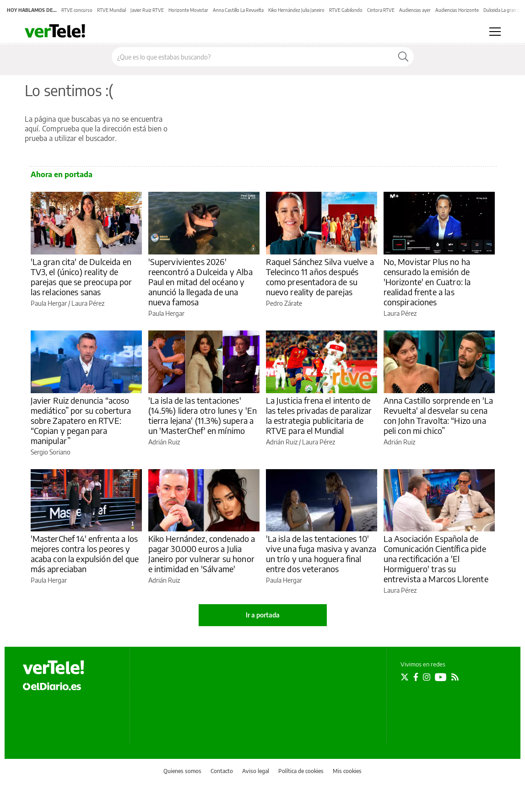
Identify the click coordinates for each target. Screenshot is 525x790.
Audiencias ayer (415, 10)
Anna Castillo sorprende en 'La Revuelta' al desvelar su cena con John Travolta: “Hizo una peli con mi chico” (438, 415)
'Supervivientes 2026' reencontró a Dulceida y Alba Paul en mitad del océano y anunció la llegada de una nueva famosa (200, 281)
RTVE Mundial (111, 10)
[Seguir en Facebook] (415, 677)
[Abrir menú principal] (495, 31)
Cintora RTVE (381, 10)
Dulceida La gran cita (503, 10)
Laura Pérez (87, 303)
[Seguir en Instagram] (426, 677)
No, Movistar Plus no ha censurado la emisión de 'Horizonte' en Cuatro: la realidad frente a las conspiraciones (427, 281)
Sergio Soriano (50, 452)
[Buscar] (403, 56)
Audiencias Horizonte (457, 10)
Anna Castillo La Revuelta (238, 10)
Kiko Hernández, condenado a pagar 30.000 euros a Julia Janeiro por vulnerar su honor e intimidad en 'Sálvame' (201, 553)
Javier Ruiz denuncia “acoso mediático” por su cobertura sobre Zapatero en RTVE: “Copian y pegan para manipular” (81, 420)
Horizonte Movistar (188, 10)
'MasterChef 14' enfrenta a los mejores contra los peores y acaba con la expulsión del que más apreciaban (85, 553)
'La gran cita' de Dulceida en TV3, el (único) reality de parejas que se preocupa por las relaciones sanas (81, 276)
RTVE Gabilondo (346, 10)
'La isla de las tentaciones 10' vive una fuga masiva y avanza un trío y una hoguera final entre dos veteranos (321, 553)
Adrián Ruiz (164, 442)
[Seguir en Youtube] (441, 677)
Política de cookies (301, 771)
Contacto (222, 771)
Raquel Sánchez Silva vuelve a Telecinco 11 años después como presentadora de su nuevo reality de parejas (320, 276)
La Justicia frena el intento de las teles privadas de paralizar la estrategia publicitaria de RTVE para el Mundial (319, 415)
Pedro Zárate (284, 303)
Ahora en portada (61, 174)
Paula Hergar (49, 303)
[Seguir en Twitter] (405, 677)
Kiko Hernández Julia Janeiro (296, 10)
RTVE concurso (76, 10)
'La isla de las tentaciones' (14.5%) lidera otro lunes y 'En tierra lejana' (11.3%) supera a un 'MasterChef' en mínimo (202, 415)
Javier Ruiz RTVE (147, 10)
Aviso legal (255, 771)
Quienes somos (182, 771)
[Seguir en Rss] (455, 677)
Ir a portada (263, 615)
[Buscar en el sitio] (252, 56)
